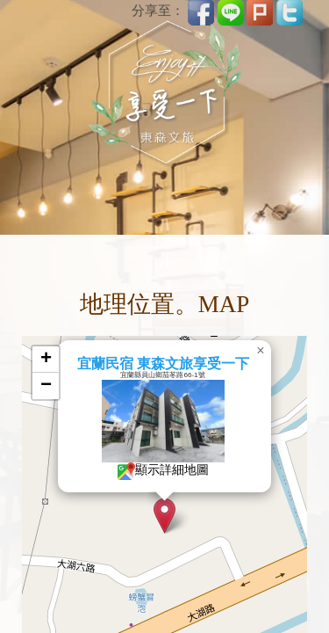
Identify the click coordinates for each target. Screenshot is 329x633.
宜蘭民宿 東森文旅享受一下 (161, 363)
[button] (162, 516)
